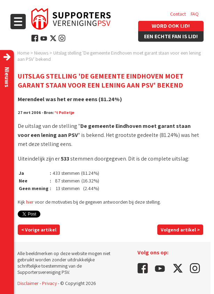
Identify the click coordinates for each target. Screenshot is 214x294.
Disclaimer (28, 283)
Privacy (49, 283)
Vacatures (180, 28)
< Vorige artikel (38, 230)
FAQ (195, 14)
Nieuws (41, 53)
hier (30, 202)
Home (23, 53)
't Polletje (64, 112)
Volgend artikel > (180, 230)
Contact (178, 14)
